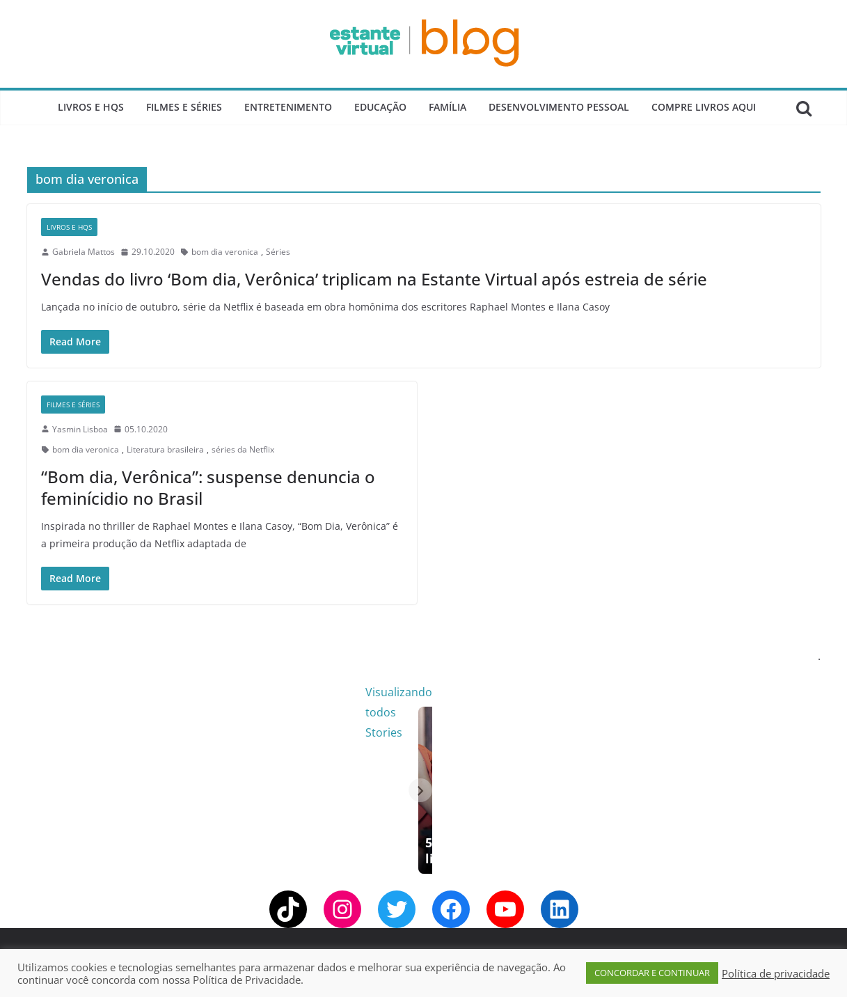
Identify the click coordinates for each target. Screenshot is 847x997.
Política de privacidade (776, 973)
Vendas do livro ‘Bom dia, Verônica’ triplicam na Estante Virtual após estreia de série (374, 278)
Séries (278, 252)
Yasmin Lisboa (80, 429)
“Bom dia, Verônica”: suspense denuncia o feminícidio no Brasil (208, 487)
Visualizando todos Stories (650, 692)
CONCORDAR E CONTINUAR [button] (652, 972)
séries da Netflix (243, 449)
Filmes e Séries (184, 106)
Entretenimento (288, 106)
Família (447, 106)
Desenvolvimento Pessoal (559, 106)
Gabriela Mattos (83, 252)
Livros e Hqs (91, 106)
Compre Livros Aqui (703, 106)
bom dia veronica (224, 252)
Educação (380, 106)
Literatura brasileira (165, 449)
